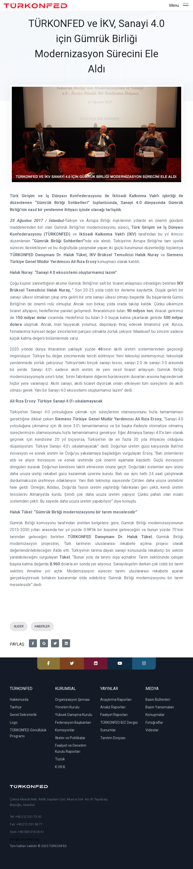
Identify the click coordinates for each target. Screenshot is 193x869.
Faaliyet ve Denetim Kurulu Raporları (70, 748)
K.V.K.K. (60, 767)
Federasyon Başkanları (73, 722)
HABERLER (42, 626)
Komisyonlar (65, 730)
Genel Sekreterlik (23, 715)
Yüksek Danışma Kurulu (73, 715)
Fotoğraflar (154, 722)
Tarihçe (16, 707)
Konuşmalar (155, 715)
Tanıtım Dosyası (112, 738)
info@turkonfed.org (24, 839)
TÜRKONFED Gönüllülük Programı (28, 733)
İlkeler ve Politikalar (70, 738)
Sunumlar (108, 730)
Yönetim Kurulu (67, 707)
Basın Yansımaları (160, 707)
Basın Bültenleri (158, 700)
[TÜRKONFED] (35, 5)
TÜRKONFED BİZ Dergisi (119, 722)
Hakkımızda (19, 700)
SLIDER (19, 626)
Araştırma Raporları (115, 700)
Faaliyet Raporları (114, 715)
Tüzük (60, 759)
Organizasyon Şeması (72, 700)
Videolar (152, 730)
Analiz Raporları (112, 707)
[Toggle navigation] (178, 5)
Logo (14, 722)
